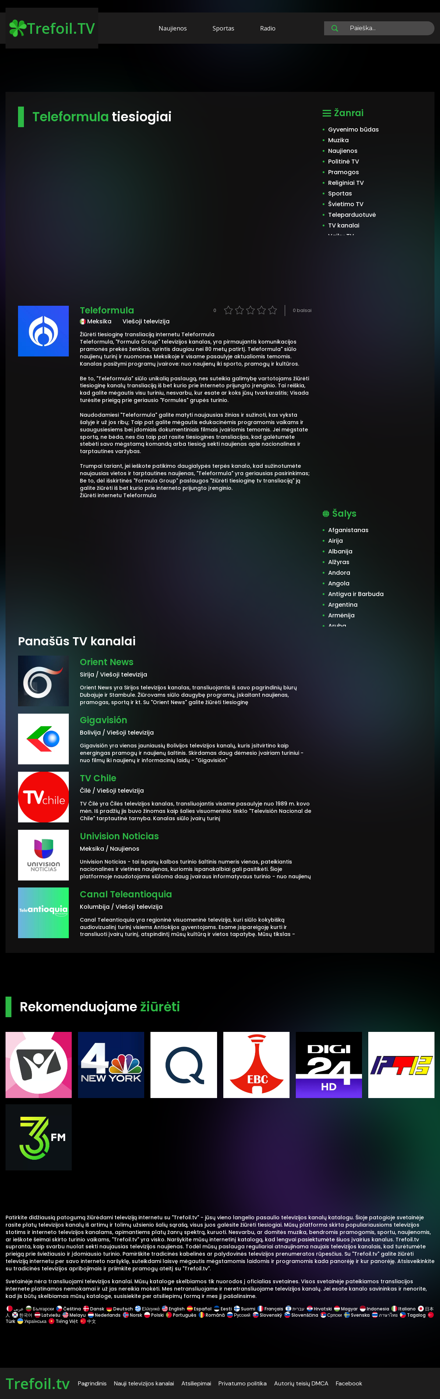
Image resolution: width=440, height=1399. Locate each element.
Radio (268, 28)
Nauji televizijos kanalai (144, 1383)
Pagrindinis (92, 1383)
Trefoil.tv (38, 1383)
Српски (331, 1315)
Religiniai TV (346, 183)
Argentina (343, 604)
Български (40, 1309)
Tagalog (413, 1315)
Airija (335, 541)
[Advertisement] (220, 69)
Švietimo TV (345, 204)
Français (270, 1309)
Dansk (93, 1309)
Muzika (338, 140)
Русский (239, 1315)
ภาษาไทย (385, 1315)
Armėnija (341, 615)
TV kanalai (343, 225)
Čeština (68, 1309)
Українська (31, 1321)
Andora (339, 572)
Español (199, 1309)
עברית (295, 1309)
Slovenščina (301, 1315)
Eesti (223, 1309)
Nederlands (104, 1315)
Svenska (357, 1315)
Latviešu (47, 1315)
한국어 (22, 1315)
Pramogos (343, 172)
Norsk (132, 1315)
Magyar (346, 1309)
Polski (154, 1315)
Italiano (403, 1309)
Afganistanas (348, 530)
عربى (15, 1309)
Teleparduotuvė (352, 215)
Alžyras (338, 562)
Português (181, 1315)
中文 (87, 1321)
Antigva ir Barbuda (356, 594)
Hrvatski (319, 1309)
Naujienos (173, 28)
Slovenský (267, 1315)
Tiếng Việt (63, 1321)
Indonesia (374, 1309)
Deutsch (119, 1309)
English (173, 1309)
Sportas (223, 28)
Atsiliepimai (196, 1383)
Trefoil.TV (52, 28)
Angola (338, 583)
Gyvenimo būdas (353, 129)
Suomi (244, 1309)
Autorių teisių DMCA (301, 1383)
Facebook (349, 1383)
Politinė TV (343, 161)
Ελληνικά (147, 1309)
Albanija (340, 551)
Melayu (74, 1315)
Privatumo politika (243, 1383)
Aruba (337, 626)
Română (212, 1315)
